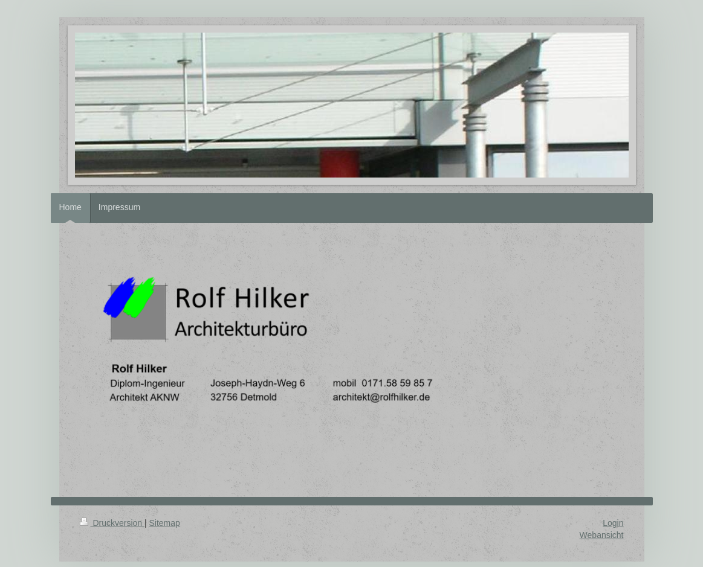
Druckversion (112, 523)
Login (613, 523)
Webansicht (602, 535)
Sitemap (164, 523)
